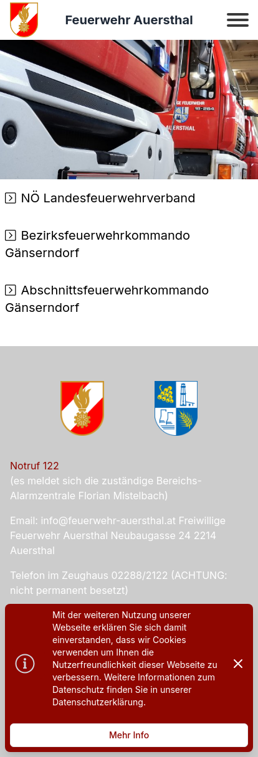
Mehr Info (129, 735)
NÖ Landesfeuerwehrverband (108, 197)
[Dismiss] (238, 663)
